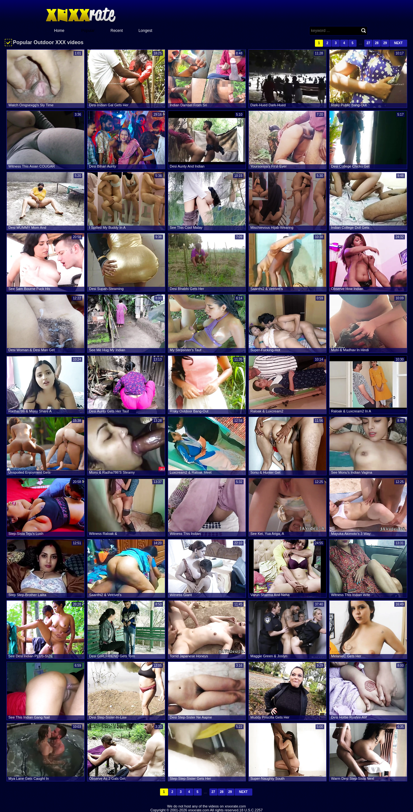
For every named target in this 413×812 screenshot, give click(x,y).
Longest (145, 30)
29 (385, 43)
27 (368, 43)
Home (59, 30)
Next (398, 43)
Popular (88, 30)
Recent (116, 30)
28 (376, 43)
